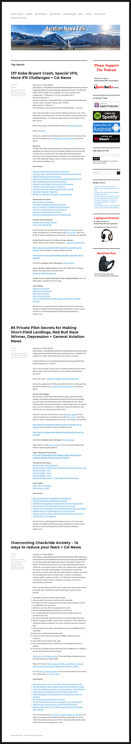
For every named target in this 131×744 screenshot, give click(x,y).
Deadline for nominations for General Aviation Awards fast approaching (59, 509)
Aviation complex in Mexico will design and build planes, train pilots (58, 514)
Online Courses (99, 14)
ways (22, 569)
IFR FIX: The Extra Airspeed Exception (47, 176)
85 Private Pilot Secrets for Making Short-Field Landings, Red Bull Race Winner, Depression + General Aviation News (47, 334)
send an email (54, 674)
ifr (13, 92)
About (81, 14)
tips (17, 569)
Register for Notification (76, 243)
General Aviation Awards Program (45, 465)
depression (17, 353)
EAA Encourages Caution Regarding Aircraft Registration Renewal (57, 174)
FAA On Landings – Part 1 (42, 470)
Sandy (24, 93)
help (19, 561)
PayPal (71, 126)
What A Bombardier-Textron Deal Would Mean (50, 182)
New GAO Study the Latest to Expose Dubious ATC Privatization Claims (58, 687)
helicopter (22, 90)
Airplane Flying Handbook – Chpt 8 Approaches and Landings (56, 478)
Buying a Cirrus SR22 (18, 18)
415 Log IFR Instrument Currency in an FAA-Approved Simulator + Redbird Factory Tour (105, 202)
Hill (12, 92)
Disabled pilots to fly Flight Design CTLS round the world (54, 511)
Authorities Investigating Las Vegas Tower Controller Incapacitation (58, 503)
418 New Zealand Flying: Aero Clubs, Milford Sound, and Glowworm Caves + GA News (107, 188)
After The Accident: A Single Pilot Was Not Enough (51, 207)
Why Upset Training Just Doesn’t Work (47, 212)
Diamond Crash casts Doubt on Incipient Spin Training (53, 189)
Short (19, 357)
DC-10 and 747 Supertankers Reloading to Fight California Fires (57, 455)
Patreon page (70, 230)
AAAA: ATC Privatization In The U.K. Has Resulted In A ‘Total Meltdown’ (59, 689)
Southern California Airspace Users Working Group (52, 215)
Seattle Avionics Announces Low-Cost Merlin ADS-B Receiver (55, 704)
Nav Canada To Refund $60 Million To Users (49, 699)
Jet (23, 92)
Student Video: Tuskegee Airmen (45, 222)
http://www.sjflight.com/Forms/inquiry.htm (63, 379)
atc (17, 559)
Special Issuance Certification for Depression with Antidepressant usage (59, 468)
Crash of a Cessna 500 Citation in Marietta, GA (50, 210)
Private (20, 565)
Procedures (18, 93)
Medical (24, 355)
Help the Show (55, 14)
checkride (21, 559)
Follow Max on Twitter (41, 294)
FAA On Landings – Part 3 (42, 475)
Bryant (13, 90)
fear (16, 561)
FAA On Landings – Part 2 (42, 473)
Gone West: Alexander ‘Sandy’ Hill (45, 192)
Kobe (12, 93)
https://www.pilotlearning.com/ (44, 273)
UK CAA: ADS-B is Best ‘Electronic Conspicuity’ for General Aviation (57, 702)
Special (16, 95)
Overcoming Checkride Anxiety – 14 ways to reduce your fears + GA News (46, 544)
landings (19, 355)
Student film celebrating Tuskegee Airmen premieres (52, 194)
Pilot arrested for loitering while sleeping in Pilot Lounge (54, 506)
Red (16, 357)
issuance (13, 355)
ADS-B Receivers (41, 14)
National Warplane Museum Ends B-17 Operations (51, 171)
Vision (24, 95)
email (43, 131)
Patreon (79, 126)
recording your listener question (63, 138)
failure (13, 561)
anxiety (13, 559)
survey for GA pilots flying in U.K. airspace (66, 715)
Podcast (13, 87)
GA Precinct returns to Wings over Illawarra (49, 187)
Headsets (29, 14)
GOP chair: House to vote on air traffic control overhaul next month (57, 684)
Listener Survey (54, 445)
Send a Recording (69, 14)
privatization (14, 567)
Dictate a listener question (48, 671)
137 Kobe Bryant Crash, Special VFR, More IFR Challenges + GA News (44, 75)
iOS (64, 263)
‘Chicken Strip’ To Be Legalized (44, 516)
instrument (18, 92)
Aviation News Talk (16, 735)
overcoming (14, 563)
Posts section (71, 232)
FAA (22, 353)
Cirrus (17, 90)
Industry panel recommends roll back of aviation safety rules (55, 692)
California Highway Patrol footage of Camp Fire (51, 458)
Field (25, 353)
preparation (14, 565)
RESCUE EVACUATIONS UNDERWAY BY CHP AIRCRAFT (52, 498)
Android (71, 263)
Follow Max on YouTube (41, 296)
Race (12, 357)
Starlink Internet (17, 14)
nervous (23, 561)
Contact (89, 14)
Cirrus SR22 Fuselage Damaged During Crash (49, 204)
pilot (20, 563)
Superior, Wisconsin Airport (43, 202)
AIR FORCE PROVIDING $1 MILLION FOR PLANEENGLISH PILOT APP (57, 179)
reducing (21, 567)
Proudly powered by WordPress (33, 735)
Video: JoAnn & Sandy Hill (42, 225)
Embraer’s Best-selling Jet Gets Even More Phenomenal (53, 184)
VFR (20, 95)
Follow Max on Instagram (42, 291)
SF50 (12, 95)
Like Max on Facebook (41, 288)
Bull (12, 353)
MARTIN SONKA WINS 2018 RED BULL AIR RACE (50, 501)
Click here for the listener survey (45, 656)
